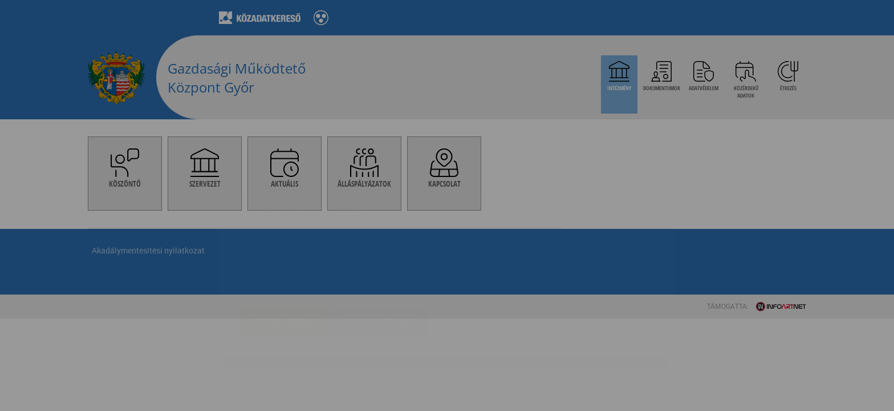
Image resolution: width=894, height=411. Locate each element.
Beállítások (379, 254)
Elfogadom (283, 254)
